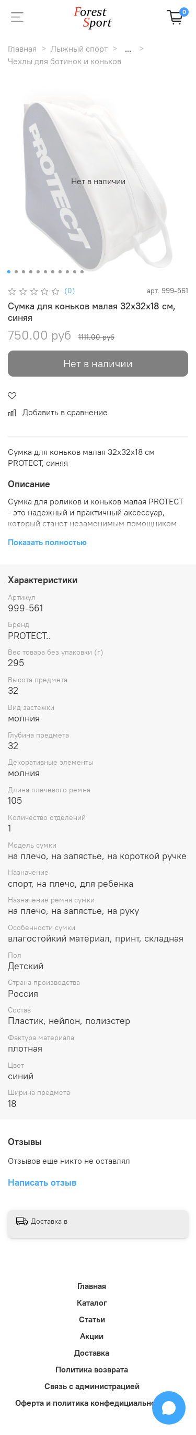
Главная (22, 48)
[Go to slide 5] (37, 271)
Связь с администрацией (92, 1386)
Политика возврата (91, 1369)
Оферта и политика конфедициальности (91, 1402)
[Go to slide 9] (66, 271)
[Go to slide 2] (15, 271)
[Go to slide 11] (81, 271)
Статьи (92, 1319)
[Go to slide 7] (52, 271)
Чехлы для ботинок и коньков (64, 61)
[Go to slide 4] (30, 271)
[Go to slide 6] (45, 271)
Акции (91, 1336)
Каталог (92, 1302)
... (128, 48)
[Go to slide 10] (74, 271)
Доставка (91, 1352)
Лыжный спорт (79, 48)
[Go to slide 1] (8, 271)
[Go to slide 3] (23, 271)
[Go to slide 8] (59, 271)
